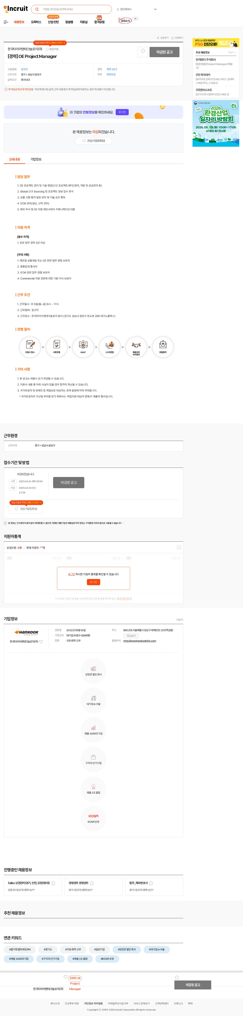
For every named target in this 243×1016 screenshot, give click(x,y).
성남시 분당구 (48, 445)
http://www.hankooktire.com (139, 641)
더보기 (179, 619)
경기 (37, 445)
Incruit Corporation (125, 1009)
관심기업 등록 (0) (25, 509)
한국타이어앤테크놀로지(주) (25, 49)
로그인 (71, 574)
